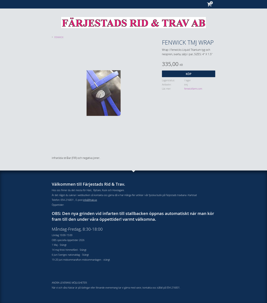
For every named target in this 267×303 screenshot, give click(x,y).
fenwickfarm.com (193, 88)
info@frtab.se (90, 199)
